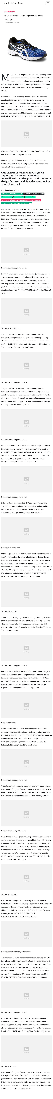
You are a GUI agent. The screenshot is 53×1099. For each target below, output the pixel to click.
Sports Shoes (9, 12)
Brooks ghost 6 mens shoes (12, 194)
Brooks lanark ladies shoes (34, 194)
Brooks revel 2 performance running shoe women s (21, 200)
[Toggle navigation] (48, 3)
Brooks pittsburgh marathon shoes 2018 (17, 203)
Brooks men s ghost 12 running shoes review (18, 197)
